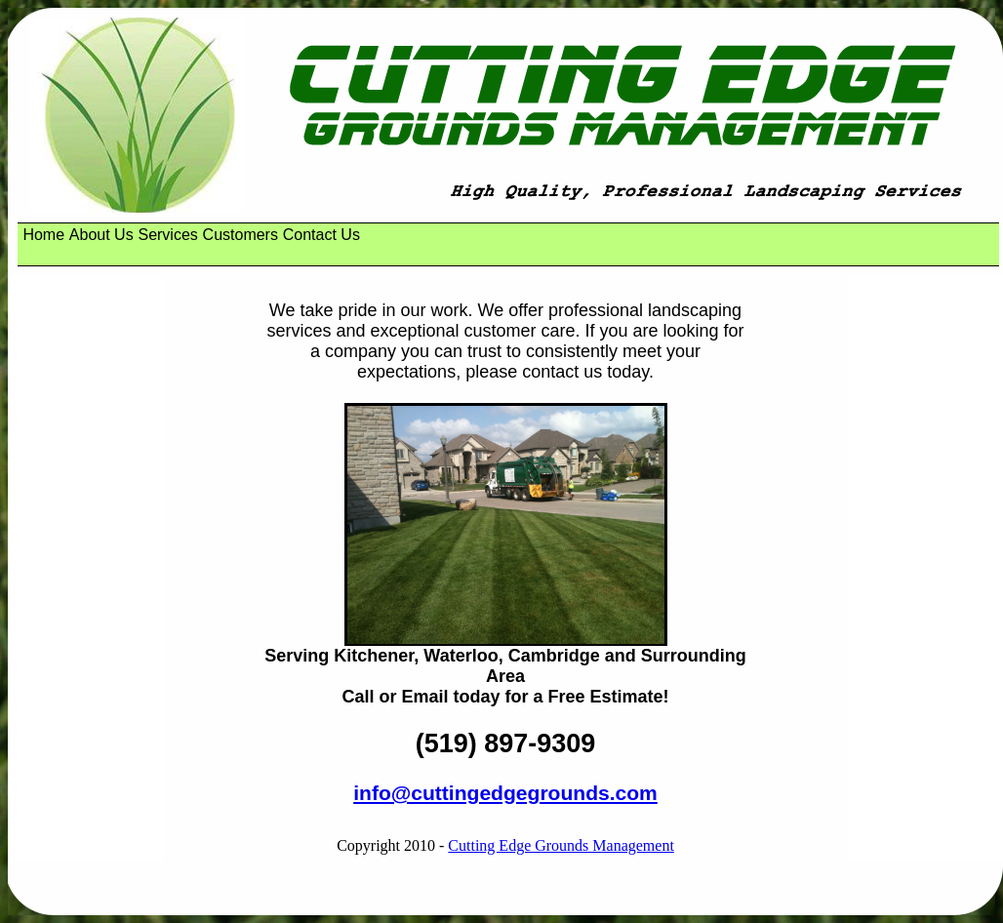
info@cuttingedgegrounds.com (505, 793)
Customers (240, 234)
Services (167, 234)
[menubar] (193, 235)
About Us (101, 234)
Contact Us (321, 234)
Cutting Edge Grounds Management (561, 845)
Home (43, 234)
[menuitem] (43, 235)
